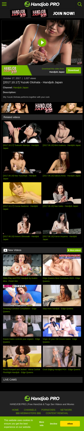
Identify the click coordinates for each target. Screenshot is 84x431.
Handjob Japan (21, 87)
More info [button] (41, 424)
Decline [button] (53, 424)
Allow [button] (70, 424)
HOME (15, 410)
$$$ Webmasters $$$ (28, 413)
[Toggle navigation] (4, 4)
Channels (30, 410)
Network (66, 410)
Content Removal (57, 413)
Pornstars (48, 410)
